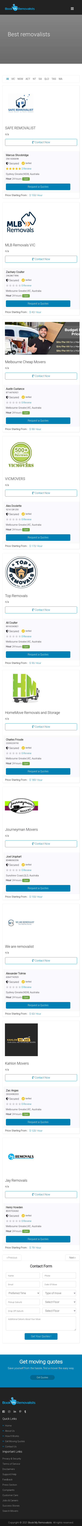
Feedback (7, 1479)
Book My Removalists (40, 1522)
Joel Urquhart (13, 856)
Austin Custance (15, 388)
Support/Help (9, 1474)
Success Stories (11, 1505)
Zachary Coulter (15, 272)
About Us (10, 1431)
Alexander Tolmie (16, 973)
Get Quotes (42, 1377)
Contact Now (41, 142)
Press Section (9, 1485)
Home (8, 1425)
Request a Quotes (38, 186)
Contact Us (11, 1446)
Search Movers (10, 1511)
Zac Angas (12, 1090)
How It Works (12, 1436)
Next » (72, 1257)
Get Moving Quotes (15, 1441)
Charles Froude (14, 739)
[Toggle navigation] (72, 7)
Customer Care (10, 1495)
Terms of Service (11, 1464)
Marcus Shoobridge (17, 155)
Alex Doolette (14, 505)
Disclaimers (8, 1469)
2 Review (26, 168)
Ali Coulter (11, 622)
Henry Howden (14, 1207)
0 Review (26, 285)
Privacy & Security (11, 1458)
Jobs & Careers (10, 1500)
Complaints (8, 1490)
